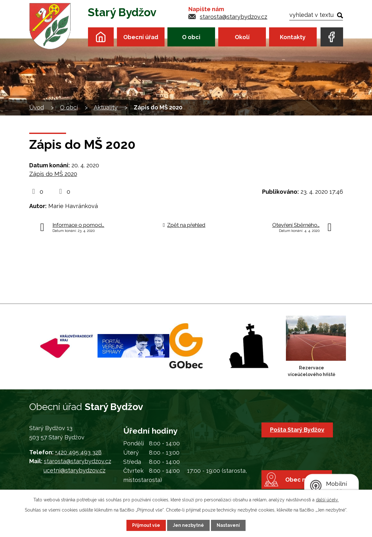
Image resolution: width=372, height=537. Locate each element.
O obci (191, 37)
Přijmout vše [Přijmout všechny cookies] (146, 525)
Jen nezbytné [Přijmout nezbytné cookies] (188, 525)
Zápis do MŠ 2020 (53, 174)
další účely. (327, 499)
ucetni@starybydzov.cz (74, 470)
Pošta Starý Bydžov (297, 429)
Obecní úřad (140, 37)
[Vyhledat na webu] (316, 14)
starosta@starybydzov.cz (233, 16)
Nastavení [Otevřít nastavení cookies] (228, 525)
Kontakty (293, 37)
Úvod (101, 36)
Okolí (242, 37)
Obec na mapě (305, 479)
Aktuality (106, 107)
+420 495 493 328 (78, 452)
